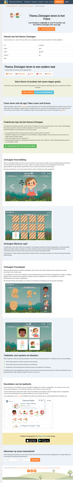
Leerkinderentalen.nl (11, 6)
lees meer (43, 436)
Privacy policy (27, 467)
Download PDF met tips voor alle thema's (20, 146)
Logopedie (34, 1)
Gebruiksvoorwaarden (36, 467)
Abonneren (35, 460)
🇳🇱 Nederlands (20, 74)
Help (47, 467)
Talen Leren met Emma (15, 1)
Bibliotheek (27, 1)
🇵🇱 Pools (31, 74)
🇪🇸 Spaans (9, 74)
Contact (51, 1)
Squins (58, 467)
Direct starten (28, 92)
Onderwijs (41, 1)
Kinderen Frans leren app (26, 6)
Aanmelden (59, 2)
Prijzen (46, 1)
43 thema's (24, 106)
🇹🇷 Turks (39, 74)
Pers (18, 467)
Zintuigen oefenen (46, 29)
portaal (63, 110)
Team (21, 467)
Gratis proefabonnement (44, 92)
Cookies (43, 467)
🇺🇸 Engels (48, 74)
